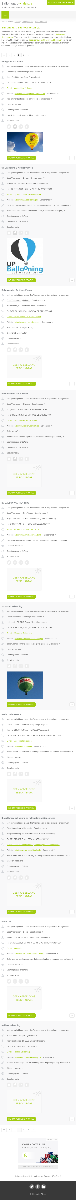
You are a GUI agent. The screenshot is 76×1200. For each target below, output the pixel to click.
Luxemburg (11, 72)
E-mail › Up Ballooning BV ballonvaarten (24, 194)
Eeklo (25, 932)
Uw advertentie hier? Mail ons (38, 1167)
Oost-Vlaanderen (14, 178)
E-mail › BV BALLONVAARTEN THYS (23, 529)
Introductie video (38, 115)
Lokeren (26, 300)
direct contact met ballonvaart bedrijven (45, 40)
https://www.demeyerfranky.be (27, 322)
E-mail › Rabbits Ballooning (18, 1052)
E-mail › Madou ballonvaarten (19, 741)
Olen (20, 1035)
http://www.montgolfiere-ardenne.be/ (30, 94)
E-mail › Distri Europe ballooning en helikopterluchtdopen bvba (33, 845)
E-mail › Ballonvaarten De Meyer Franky (24, 317)
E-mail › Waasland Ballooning (19, 633)
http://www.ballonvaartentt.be (27, 426)
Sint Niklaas (28, 513)
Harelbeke (28, 828)
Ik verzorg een (60, 2)
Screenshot (53, 94)
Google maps (35, 72)
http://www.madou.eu (23, 746)
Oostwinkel (28, 724)
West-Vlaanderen (14, 828)
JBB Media (35, 1194)
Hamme (26, 404)
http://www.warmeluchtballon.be (28, 850)
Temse (26, 617)
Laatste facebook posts (18, 115)
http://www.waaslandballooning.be (29, 639)
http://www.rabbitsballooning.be (28, 1057)
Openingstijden (14, 338)
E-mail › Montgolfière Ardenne (19, 88)
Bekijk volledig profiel (21, 158)
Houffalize (22, 72)
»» (34, 55)
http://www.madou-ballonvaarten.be (30, 954)
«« (4, 55)
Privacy (43, 1194)
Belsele (26, 178)
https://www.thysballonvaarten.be (28, 535)
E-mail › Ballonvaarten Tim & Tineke (22, 420)
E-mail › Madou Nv (14, 948)
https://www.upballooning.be (26, 200)
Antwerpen (11, 1035)
